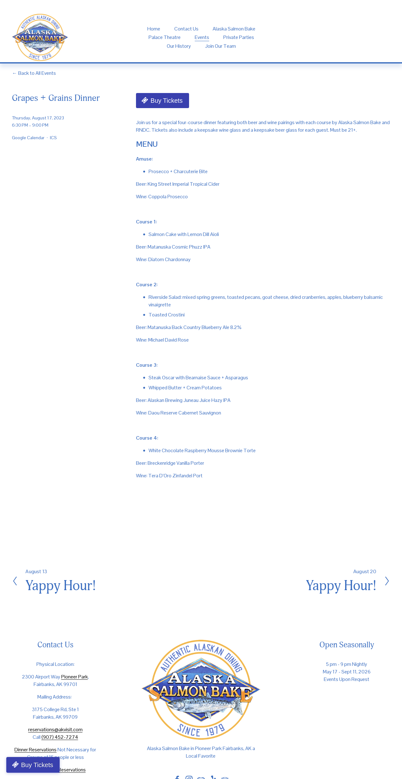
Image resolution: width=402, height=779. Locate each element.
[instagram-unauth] (322, 37)
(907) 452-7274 (59, 737)
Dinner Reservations (35, 749)
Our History (179, 46)
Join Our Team (220, 46)
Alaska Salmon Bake (234, 28)
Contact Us (186, 28)
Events (202, 37)
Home (153, 28)
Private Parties (238, 37)
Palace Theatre (165, 37)
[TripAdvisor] (386, 37)
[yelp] (365, 37)
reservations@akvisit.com (55, 729)
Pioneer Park (74, 676)
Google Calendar (28, 137)
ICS (53, 137)
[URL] (343, 37)
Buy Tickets (166, 100)
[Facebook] (301, 37)
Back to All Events (37, 73)
